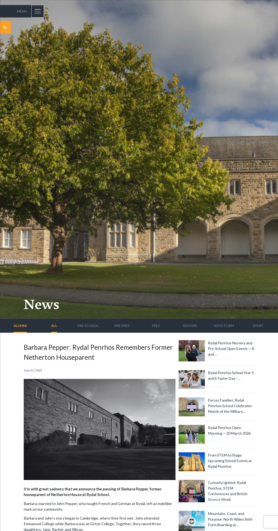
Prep (156, 326)
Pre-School (88, 326)
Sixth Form (224, 326)
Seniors (190, 326)
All (54, 326)
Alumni (20, 326)
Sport (258, 326)
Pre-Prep (122, 326)
